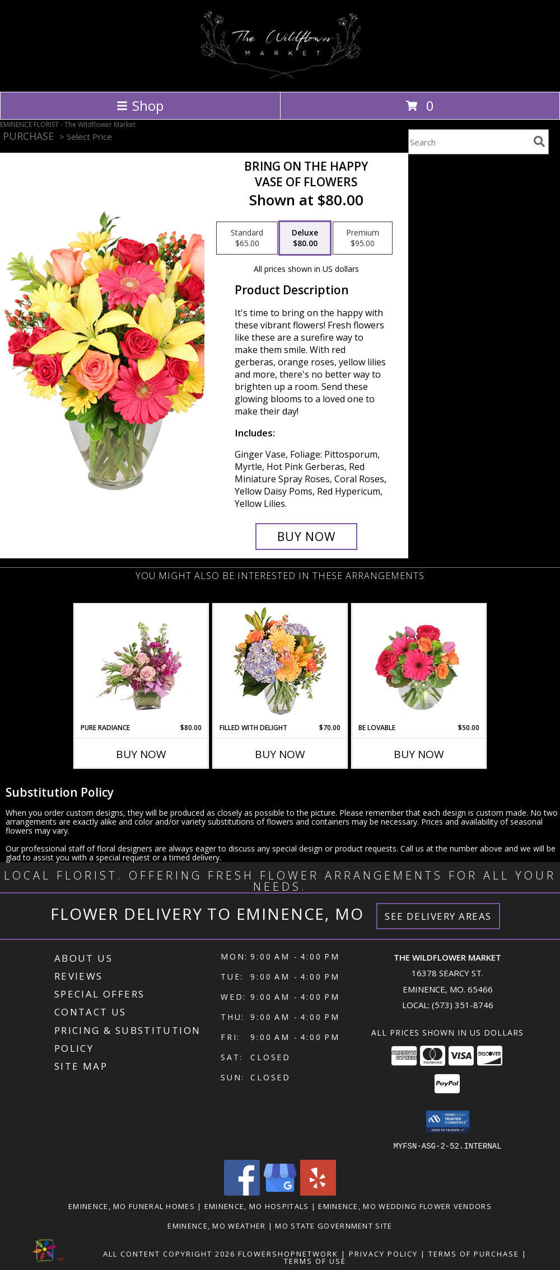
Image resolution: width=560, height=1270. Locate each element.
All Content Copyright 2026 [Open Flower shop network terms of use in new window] (169, 1253)
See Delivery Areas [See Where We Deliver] (438, 916)
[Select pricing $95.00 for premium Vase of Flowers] (362, 238)
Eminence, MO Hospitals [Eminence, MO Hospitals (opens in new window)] (256, 1206)
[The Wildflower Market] (280, 75)
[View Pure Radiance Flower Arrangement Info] (141, 663)
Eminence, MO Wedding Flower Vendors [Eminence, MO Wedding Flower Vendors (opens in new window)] (405, 1206)
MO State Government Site (333, 1225)
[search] (539, 141)
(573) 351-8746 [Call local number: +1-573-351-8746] (462, 1004)
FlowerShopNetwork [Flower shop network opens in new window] (288, 1253)
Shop (140, 105)
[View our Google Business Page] (280, 1192)
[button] (447, 1122)
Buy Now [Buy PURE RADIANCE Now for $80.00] (141, 754)
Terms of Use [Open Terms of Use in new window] (315, 1260)
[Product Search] (469, 142)
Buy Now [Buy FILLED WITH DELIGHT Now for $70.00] (280, 754)
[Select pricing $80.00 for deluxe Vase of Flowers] (305, 238)
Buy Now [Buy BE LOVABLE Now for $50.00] (419, 754)
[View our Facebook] (242, 1192)
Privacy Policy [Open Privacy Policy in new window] (383, 1253)
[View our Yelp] (318, 1192)
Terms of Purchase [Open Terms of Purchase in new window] (473, 1253)
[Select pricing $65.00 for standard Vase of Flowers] (247, 238)
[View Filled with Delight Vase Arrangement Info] (280, 664)
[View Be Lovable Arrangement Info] (419, 663)
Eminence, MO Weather (216, 1225)
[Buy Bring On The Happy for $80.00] (306, 536)
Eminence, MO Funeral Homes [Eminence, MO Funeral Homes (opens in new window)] (131, 1206)
